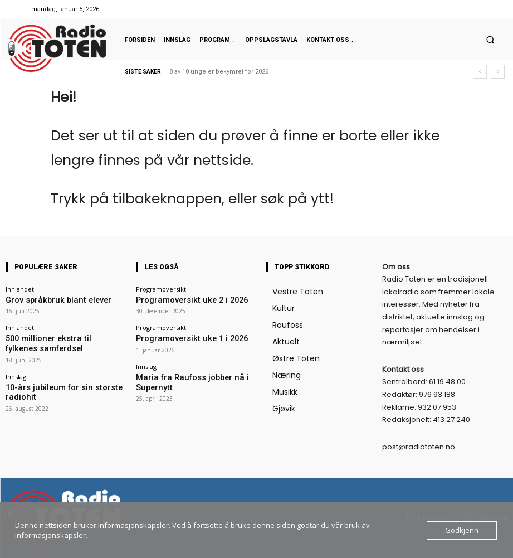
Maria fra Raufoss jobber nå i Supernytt (192, 371)
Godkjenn (461, 530)
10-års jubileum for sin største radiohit (61, 378)
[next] (498, 72)
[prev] (480, 72)
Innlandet (20, 289)
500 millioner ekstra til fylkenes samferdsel (50, 339)
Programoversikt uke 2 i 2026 (177, 299)
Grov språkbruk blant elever (45, 299)
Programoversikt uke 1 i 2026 (177, 335)
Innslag (16, 369)
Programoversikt (161, 289)
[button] (490, 39)
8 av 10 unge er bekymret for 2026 (218, 71)
